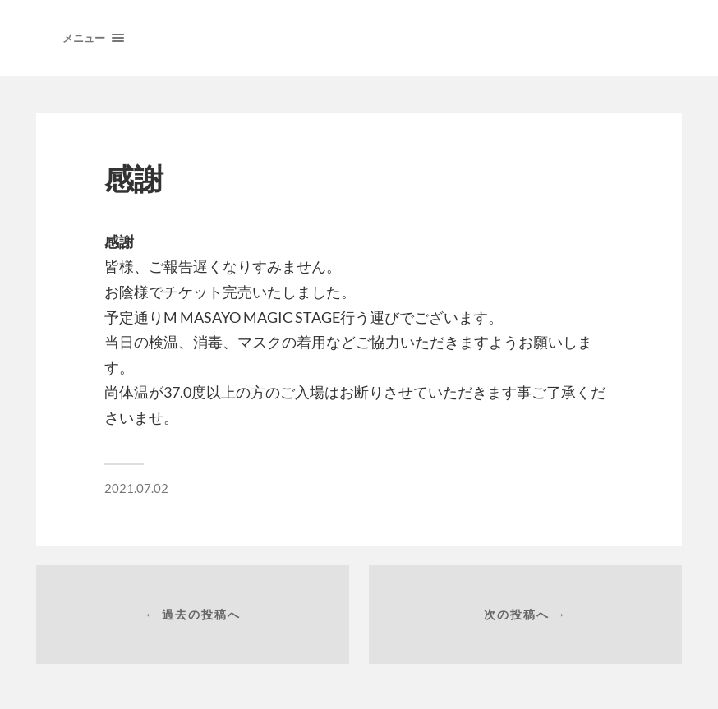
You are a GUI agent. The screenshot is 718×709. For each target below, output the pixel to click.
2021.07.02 (136, 488)
